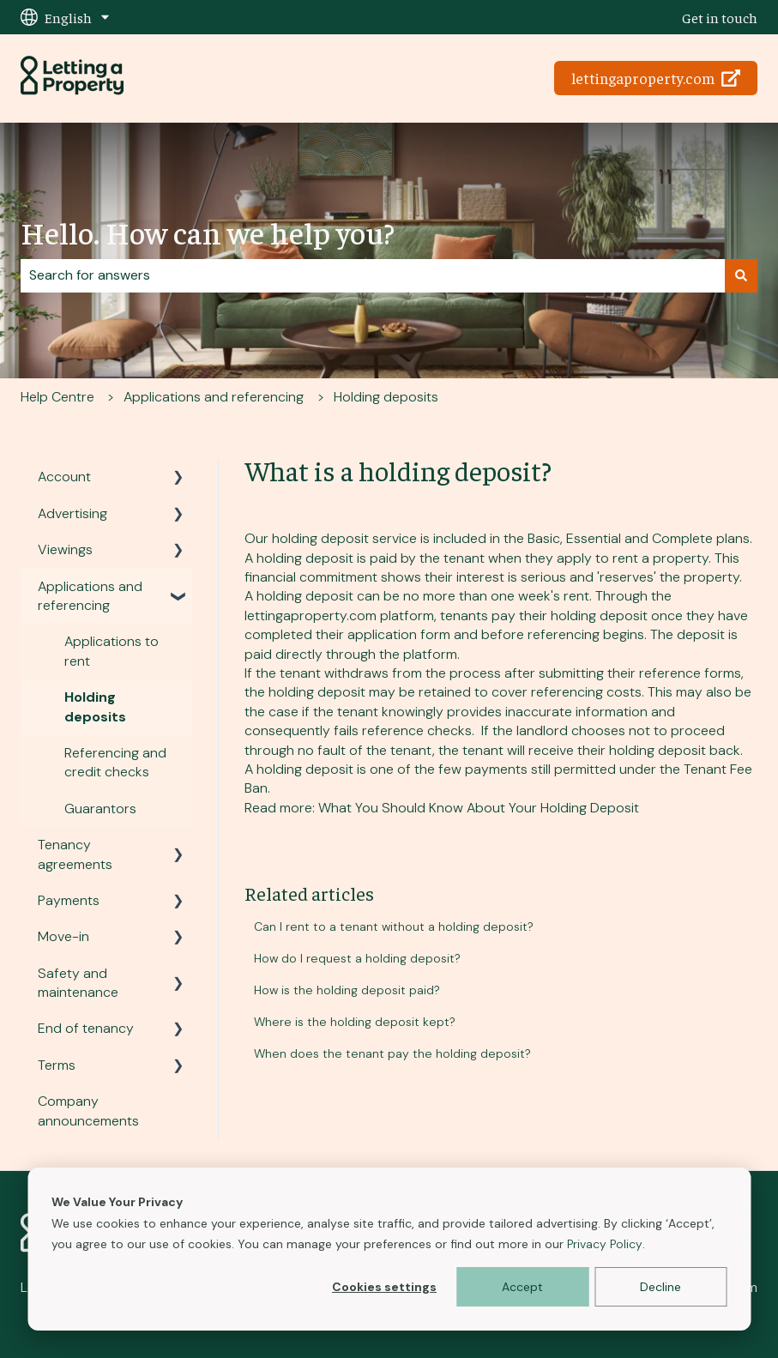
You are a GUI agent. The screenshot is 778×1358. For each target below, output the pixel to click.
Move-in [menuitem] (63, 936)
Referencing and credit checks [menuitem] (115, 762)
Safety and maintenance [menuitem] (78, 982)
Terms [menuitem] (56, 1065)
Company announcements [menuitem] (88, 1110)
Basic (544, 538)
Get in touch (719, 17)
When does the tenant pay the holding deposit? (392, 1053)
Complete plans (701, 538)
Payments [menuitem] (69, 900)
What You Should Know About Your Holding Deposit (480, 808)
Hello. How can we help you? (208, 231)
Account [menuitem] (64, 477)
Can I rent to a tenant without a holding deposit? (394, 926)
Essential (593, 538)
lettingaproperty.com (656, 78)
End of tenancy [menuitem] (86, 1028)
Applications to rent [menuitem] (111, 650)
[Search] (741, 275)
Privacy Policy (604, 1244)
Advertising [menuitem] (72, 513)
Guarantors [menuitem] (100, 809)
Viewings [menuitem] (65, 549)
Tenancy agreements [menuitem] (75, 854)
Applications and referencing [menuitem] (90, 595)
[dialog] (389, 1249)
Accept (522, 1287)
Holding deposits (386, 397)
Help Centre (57, 397)
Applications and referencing (214, 397)
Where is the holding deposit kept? (354, 1021)
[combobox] (373, 275)
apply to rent (597, 558)
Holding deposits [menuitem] (95, 706)
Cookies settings (384, 1287)
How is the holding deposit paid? (347, 990)
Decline (660, 1287)
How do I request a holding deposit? (357, 958)
